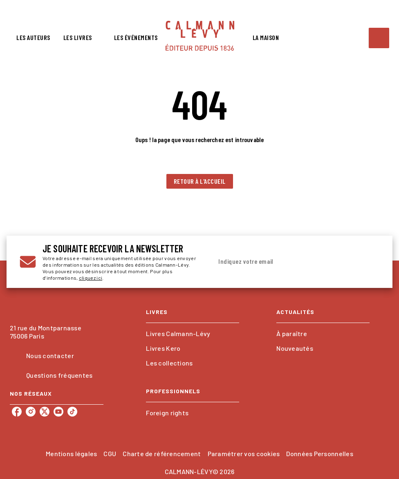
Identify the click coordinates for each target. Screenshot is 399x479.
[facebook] (17, 412)
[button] (199, 181)
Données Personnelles (319, 453)
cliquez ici (90, 278)
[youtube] (58, 412)
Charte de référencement (162, 453)
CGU (109, 453)
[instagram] (31, 412)
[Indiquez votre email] (286, 262)
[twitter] (45, 412)
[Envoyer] (369, 262)
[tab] (33, 37)
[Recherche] (379, 38)
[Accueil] (200, 35)
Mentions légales (71, 453)
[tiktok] (72, 412)
